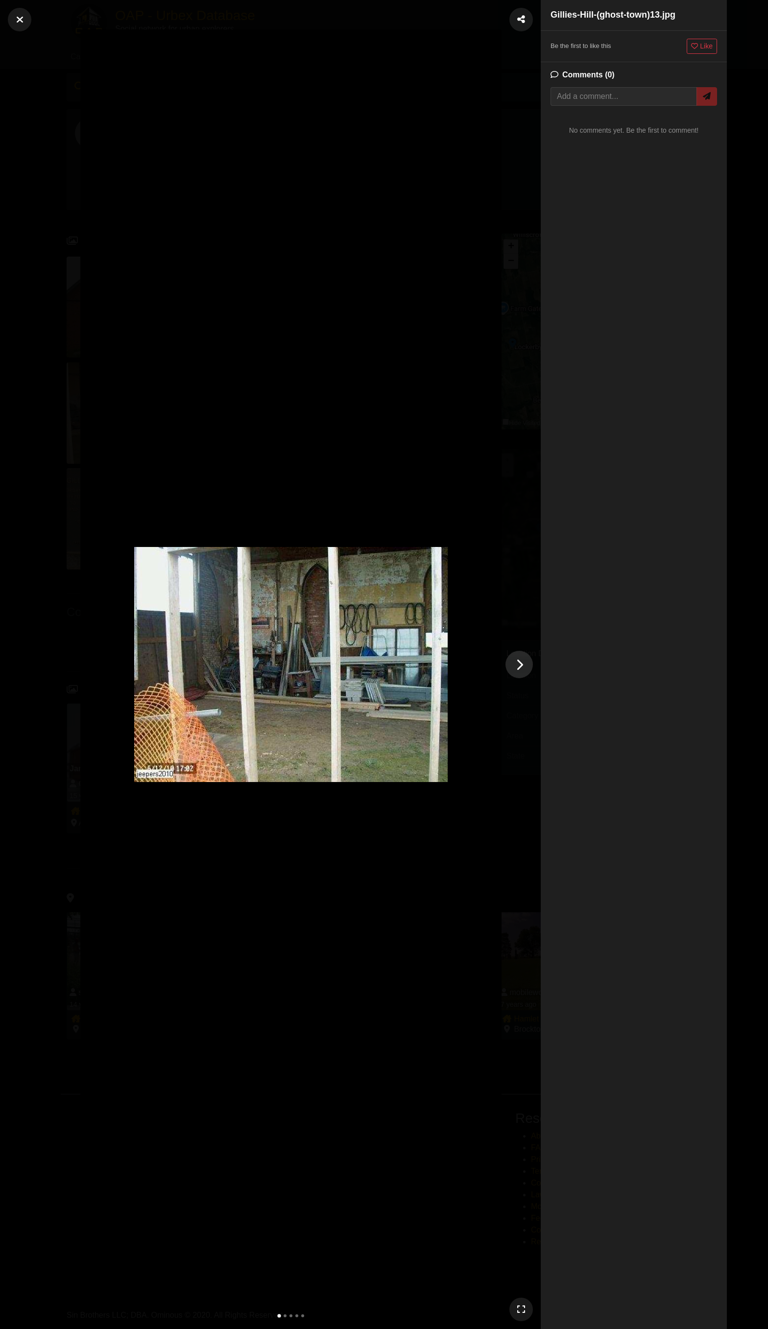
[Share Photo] (521, 19)
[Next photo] (519, 664)
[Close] (19, 19)
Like (702, 46)
